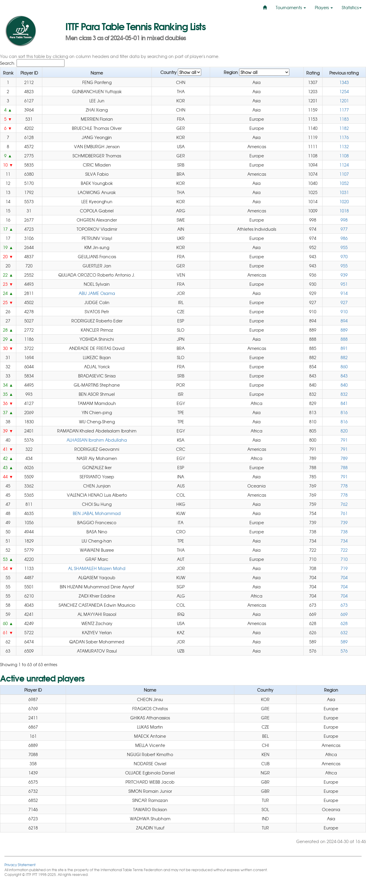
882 (344, 357)
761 (344, 513)
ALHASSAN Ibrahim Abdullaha (97, 440)
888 (344, 339)
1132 (344, 146)
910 (344, 311)
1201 (344, 101)
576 (344, 651)
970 (344, 256)
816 (344, 412)
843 (344, 376)
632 (344, 632)
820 (344, 431)
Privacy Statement (20, 864)
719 (344, 568)
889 (344, 330)
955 (344, 247)
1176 (344, 137)
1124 (344, 165)
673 (344, 605)
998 (344, 220)
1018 (344, 211)
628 (344, 623)
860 (344, 366)
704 (344, 577)
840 (344, 385)
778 (344, 486)
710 (344, 559)
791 (344, 440)
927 (344, 302)
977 (344, 229)
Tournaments (291, 7)
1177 (344, 110)
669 (344, 614)
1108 (344, 156)
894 (344, 321)
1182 (344, 128)
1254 (344, 91)
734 (344, 541)
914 (344, 293)
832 (344, 394)
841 (344, 403)
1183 (344, 119)
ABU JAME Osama (97, 293)
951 (344, 284)
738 (344, 532)
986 (344, 238)
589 (344, 642)
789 (344, 458)
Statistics (352, 7)
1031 (344, 192)
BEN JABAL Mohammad (97, 513)
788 (344, 467)
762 (344, 504)
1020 (344, 201)
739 (344, 522)
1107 (344, 174)
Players (324, 7)
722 (344, 550)
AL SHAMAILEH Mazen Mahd (96, 568)
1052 (344, 183)
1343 (344, 82)
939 (344, 275)
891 (344, 348)
